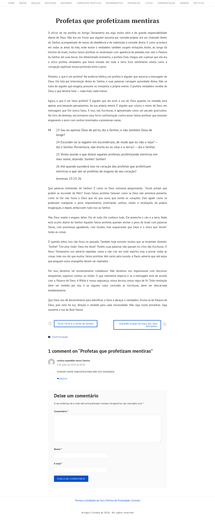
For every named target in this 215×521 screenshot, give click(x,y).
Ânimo (23, 3)
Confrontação (166, 3)
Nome (58, 449)
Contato (136, 500)
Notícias (199, 3)
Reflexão (50, 3)
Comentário (61, 411)
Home (11, 3)
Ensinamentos (114, 3)
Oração (35, 3)
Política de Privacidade (118, 500)
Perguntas (134, 3)
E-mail (58, 463)
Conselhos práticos (89, 3)
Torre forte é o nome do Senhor (76, 323)
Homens (184, 3)
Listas (149, 3)
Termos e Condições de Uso (89, 500)
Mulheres (66, 3)
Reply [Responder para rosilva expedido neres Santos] (62, 378)
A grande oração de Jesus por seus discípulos (138, 324)
